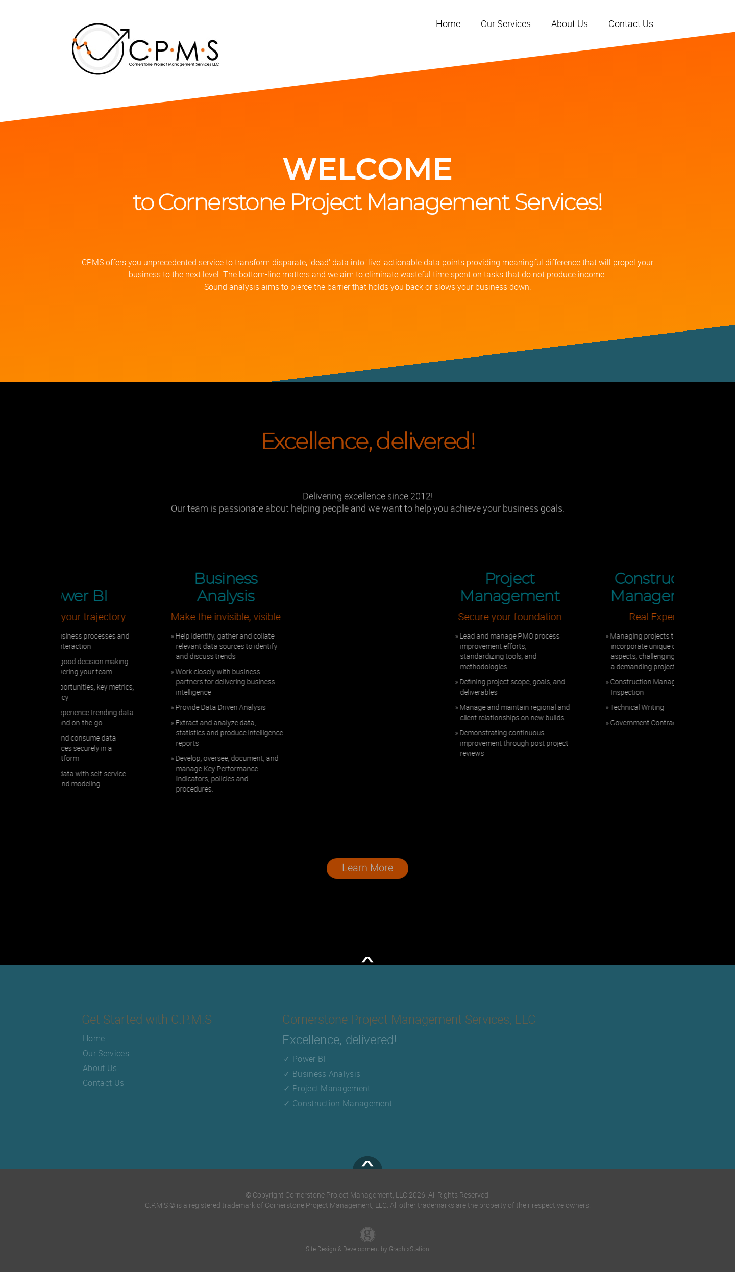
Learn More (367, 872)
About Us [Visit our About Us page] (569, 23)
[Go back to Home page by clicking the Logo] (145, 48)
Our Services (106, 1053)
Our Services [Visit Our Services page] (506, 23)
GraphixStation (409, 1248)
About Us (100, 1068)
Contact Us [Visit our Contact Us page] (630, 23)
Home (94, 1038)
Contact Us (103, 1082)
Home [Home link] (448, 23)
